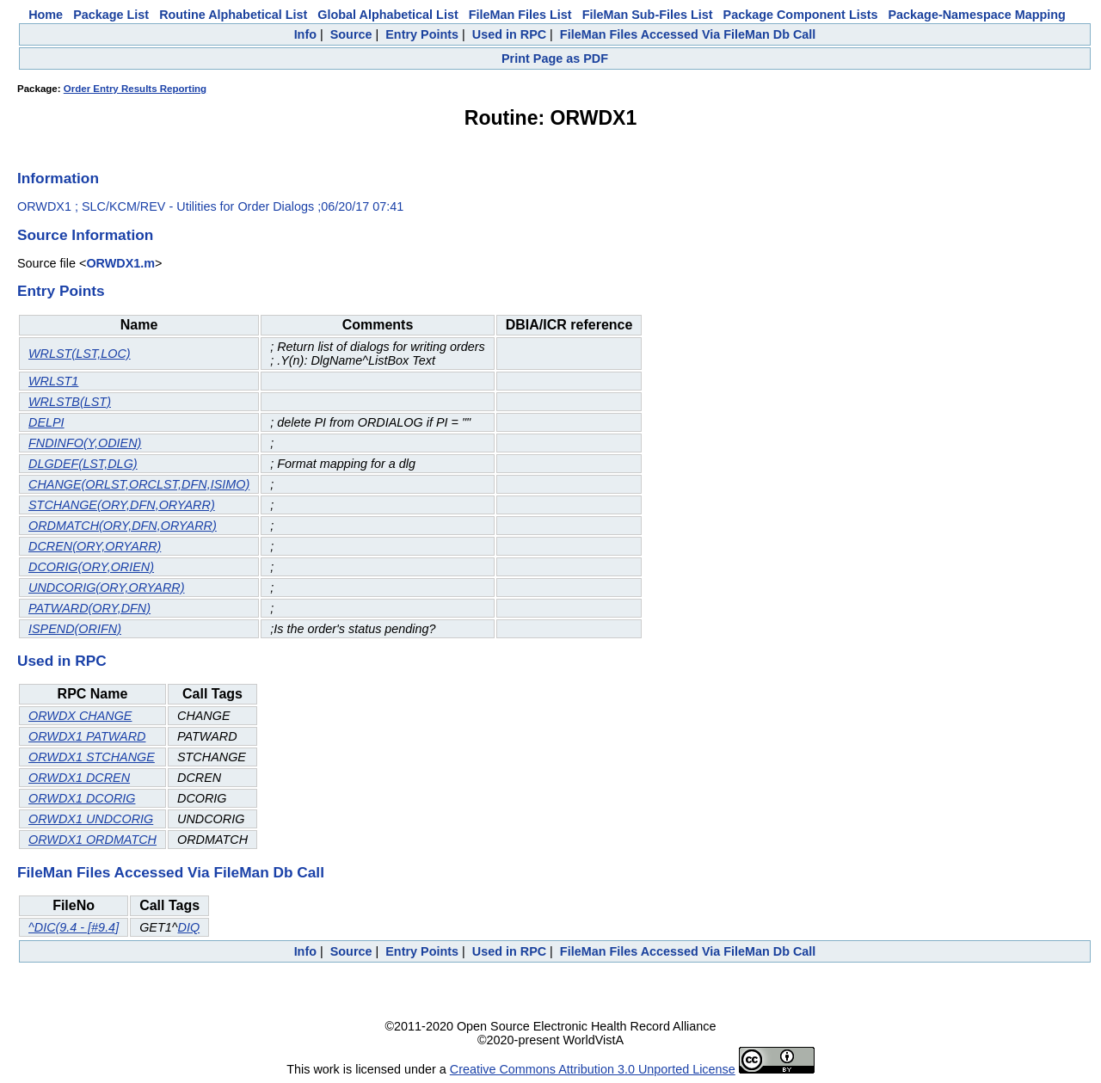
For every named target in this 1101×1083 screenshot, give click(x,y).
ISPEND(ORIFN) (74, 629)
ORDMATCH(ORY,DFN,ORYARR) (122, 525)
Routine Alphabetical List (233, 15)
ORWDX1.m (120, 263)
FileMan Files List (520, 15)
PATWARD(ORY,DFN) (89, 608)
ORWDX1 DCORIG (81, 798)
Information (58, 178)
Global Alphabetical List (387, 15)
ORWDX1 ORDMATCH (92, 839)
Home (45, 15)
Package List (111, 15)
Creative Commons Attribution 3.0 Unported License (592, 1069)
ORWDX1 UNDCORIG (90, 819)
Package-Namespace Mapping (977, 15)
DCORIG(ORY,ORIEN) (91, 567)
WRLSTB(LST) (69, 402)
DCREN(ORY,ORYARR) (94, 546)
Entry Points (421, 34)
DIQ (188, 927)
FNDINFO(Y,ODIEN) (84, 443)
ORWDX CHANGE (80, 716)
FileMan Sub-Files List (647, 15)
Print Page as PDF (554, 58)
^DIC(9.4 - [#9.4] (73, 927)
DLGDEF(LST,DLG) (83, 464)
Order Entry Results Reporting (135, 88)
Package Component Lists (800, 15)
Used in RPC (509, 34)
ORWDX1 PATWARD (86, 736)
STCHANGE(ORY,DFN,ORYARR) (121, 505)
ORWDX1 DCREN (79, 778)
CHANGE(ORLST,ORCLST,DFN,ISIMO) (138, 484)
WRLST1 (53, 381)
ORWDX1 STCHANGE (91, 757)
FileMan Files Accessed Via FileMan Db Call (688, 34)
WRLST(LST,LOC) (79, 353)
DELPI (46, 422)
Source (351, 34)
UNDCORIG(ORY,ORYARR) (106, 587)
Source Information (85, 234)
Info (305, 34)
